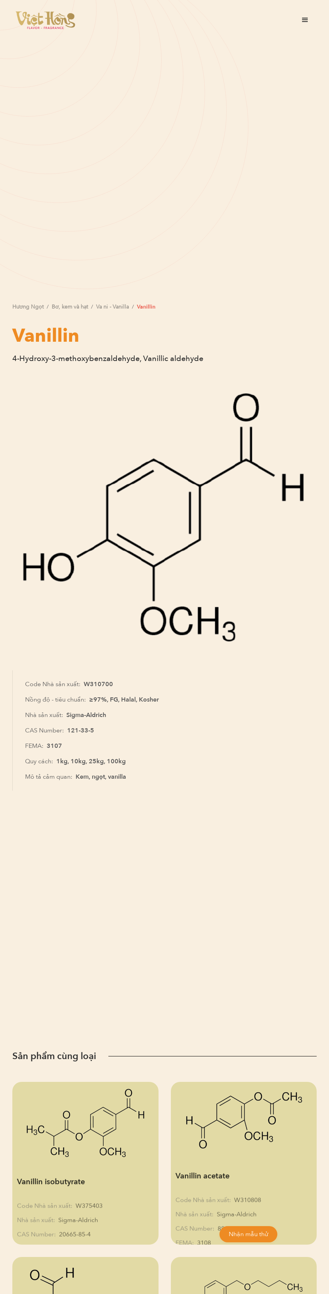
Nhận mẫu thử (248, 1234)
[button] (305, 20)
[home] (45, 20)
